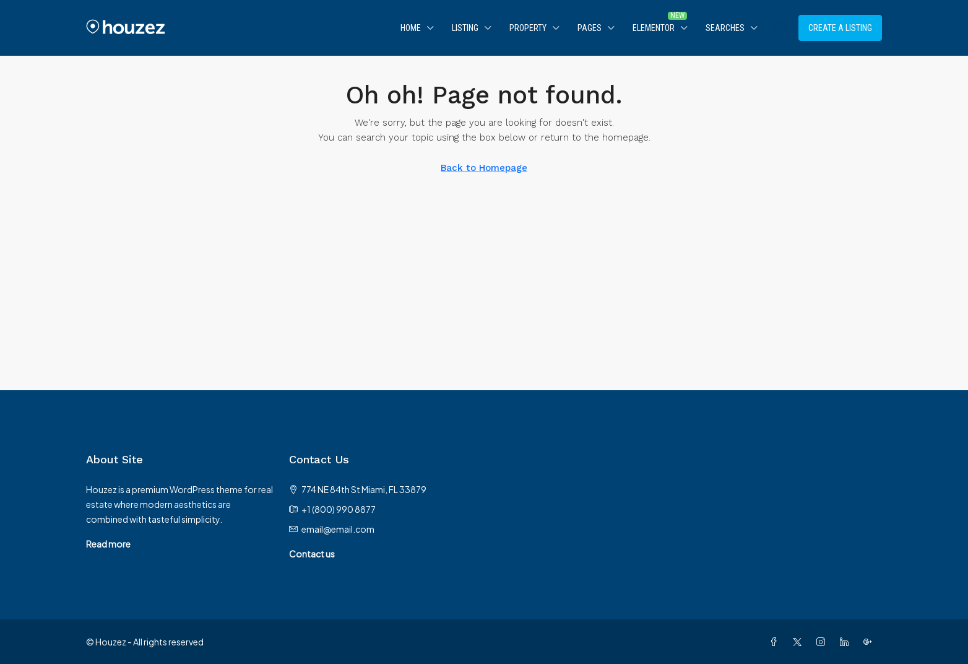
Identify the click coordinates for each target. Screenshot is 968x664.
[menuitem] (779, 28)
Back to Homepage (484, 167)
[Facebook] (776, 641)
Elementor (654, 28)
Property (528, 28)
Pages (589, 28)
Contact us (312, 553)
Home (410, 28)
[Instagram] (823, 641)
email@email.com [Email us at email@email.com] (337, 529)
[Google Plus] (870, 641)
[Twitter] (799, 641)
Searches (725, 28)
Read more (108, 543)
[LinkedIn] (846, 641)
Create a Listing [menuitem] (840, 28)
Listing (465, 28)
